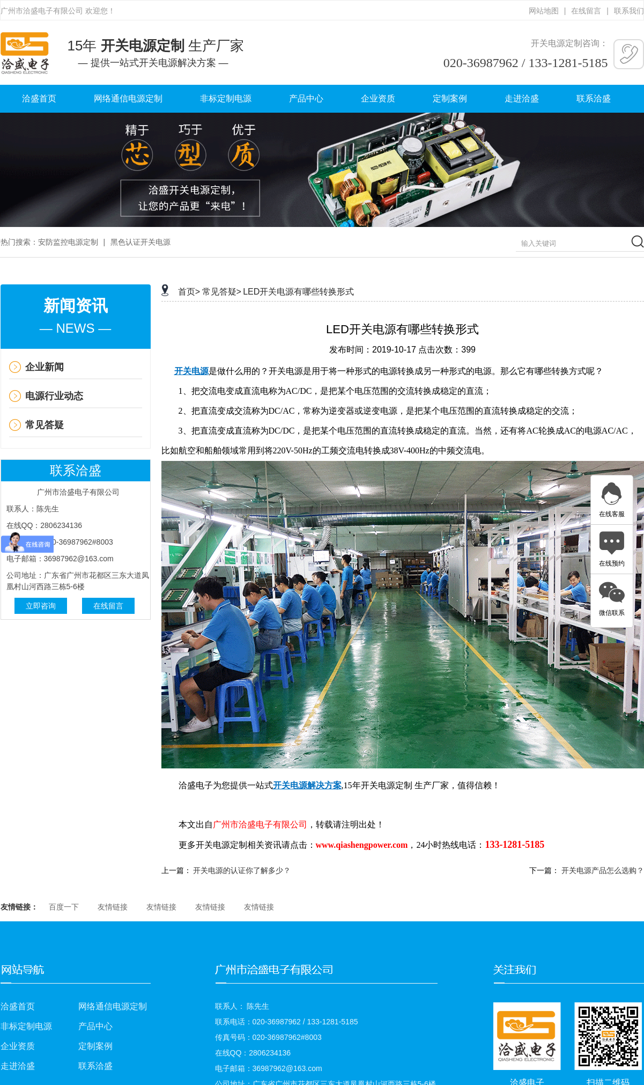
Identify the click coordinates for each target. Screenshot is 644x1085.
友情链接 (113, 907)
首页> (189, 291)
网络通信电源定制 (128, 98)
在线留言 (586, 10)
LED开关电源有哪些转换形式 (298, 291)
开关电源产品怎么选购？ (602, 870)
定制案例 (450, 98)
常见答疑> (221, 291)
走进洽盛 (522, 98)
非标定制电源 (225, 98)
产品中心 (306, 98)
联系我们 (629, 10)
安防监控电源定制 (68, 242)
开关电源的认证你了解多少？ (242, 870)
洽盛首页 (39, 98)
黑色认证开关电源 (140, 242)
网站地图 (544, 10)
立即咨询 (41, 606)
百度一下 (64, 907)
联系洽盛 (593, 98)
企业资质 (378, 98)
